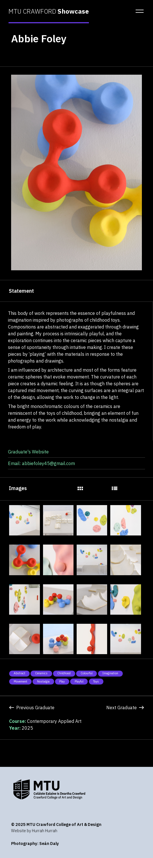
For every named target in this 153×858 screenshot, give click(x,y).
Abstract (19, 673)
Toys (96, 681)
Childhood (64, 673)
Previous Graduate (31, 707)
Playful (79, 681)
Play (62, 681)
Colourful (87, 673)
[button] (137, 11)
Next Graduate (125, 707)
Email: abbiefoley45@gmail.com (41, 463)
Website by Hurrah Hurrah (34, 830)
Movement (20, 681)
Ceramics (41, 673)
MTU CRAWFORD (49, 11)
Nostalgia (43, 681)
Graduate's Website (28, 452)
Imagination (110, 673)
